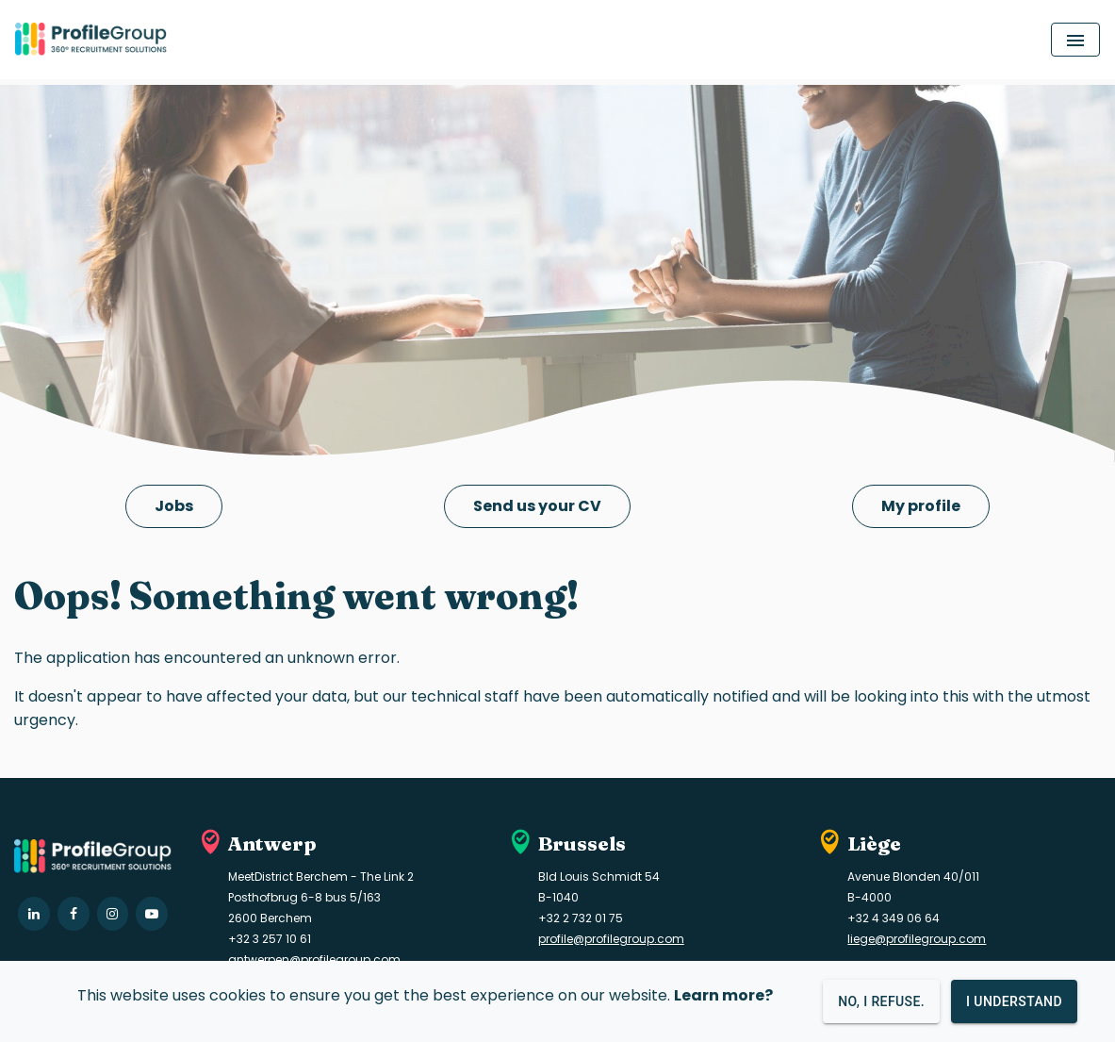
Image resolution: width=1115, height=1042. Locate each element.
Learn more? (723, 995)
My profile (920, 506)
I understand (1014, 1001)
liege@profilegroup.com (916, 939)
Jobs (174, 506)
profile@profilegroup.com (611, 939)
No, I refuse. (881, 1001)
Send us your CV (537, 506)
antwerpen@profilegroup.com (314, 959)
